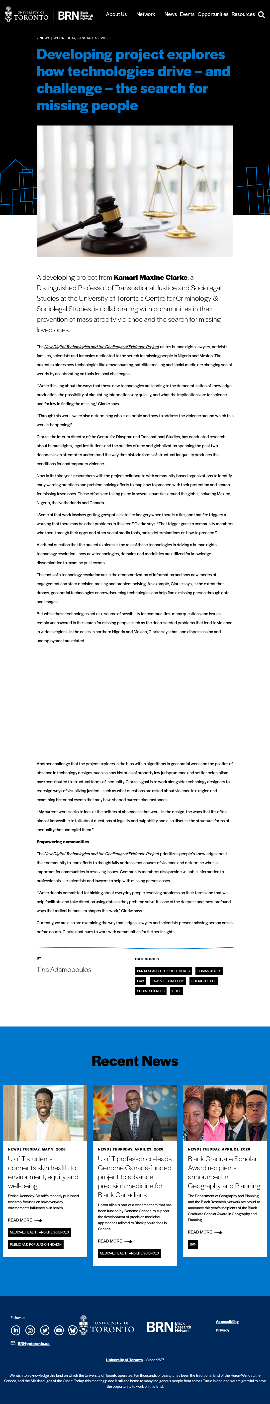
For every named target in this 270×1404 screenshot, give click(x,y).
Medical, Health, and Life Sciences (39, 1232)
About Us (116, 14)
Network (145, 14)
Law (140, 980)
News (171, 14)
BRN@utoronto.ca (34, 1343)
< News (44, 38)
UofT (176, 990)
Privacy (222, 1329)
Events (187, 14)
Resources (243, 14)
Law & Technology (168, 980)
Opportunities (213, 14)
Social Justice (203, 980)
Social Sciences (151, 990)
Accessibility (227, 1321)
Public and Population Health (36, 1244)
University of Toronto (124, 1359)
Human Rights (209, 970)
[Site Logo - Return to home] (49, 14)
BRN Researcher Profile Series (163, 970)
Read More (25, 1220)
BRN (193, 1244)
